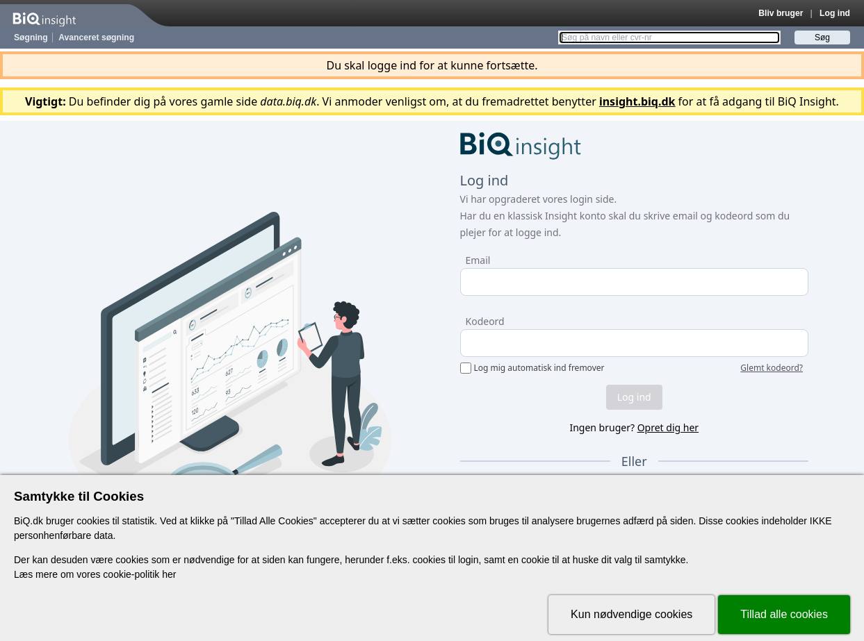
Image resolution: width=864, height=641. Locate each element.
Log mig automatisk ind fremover (539, 368)
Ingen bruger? (634, 427)
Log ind (835, 13)
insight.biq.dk (637, 101)
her (169, 574)
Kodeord (485, 321)
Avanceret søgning (96, 37)
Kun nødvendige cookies (631, 614)
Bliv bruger (780, 13)
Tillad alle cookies (784, 614)
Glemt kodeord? (771, 368)
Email (478, 260)
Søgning (31, 37)
